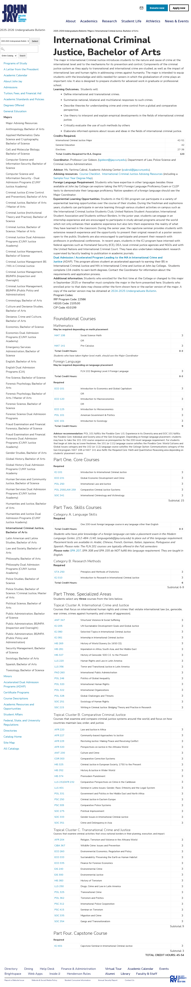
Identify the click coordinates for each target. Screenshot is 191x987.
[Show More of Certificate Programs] (1, 692)
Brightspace (13, 974)
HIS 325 (58, 764)
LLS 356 (59, 666)
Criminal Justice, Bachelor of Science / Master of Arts (23, 229)
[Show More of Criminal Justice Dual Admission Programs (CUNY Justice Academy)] (3, 237)
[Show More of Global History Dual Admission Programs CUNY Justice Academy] (3, 464)
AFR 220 (59, 729)
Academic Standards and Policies (24, 99)
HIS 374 (58, 776)
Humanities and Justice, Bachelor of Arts (26, 506)
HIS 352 (58, 770)
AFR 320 (59, 747)
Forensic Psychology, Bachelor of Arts (26, 386)
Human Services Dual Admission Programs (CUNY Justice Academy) (26, 493)
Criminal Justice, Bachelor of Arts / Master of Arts (26, 205)
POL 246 (59, 678)
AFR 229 (59, 741)
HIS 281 (58, 649)
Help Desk (47, 969)
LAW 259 (70, 489)
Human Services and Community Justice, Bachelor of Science (26, 481)
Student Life (131, 21)
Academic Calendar (15, 75)
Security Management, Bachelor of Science (25, 650)
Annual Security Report (107, 980)
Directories (10, 730)
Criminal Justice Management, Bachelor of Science (24, 254)
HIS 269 (58, 643)
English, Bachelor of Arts (21, 361)
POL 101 (59, 415)
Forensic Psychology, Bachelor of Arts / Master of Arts (26, 396)
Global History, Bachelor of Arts (25, 459)
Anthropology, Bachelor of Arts (25, 129)
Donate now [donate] (157, 7)
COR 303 (59, 758)
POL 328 (59, 696)
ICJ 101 (58, 472)
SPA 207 (75, 550)
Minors (8, 676)
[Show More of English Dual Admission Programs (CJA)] (3, 367)
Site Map (9, 742)
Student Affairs (13, 714)
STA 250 (59, 572)
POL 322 (59, 690)
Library (125, 974)
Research (109, 21)
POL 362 (59, 898)
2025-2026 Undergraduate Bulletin (69, 31)
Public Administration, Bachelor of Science (25, 616)
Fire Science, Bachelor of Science (26, 377)
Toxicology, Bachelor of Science (25, 670)
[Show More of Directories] (1, 730)
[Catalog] (15, 41)
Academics (89, 21)
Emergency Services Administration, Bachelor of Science (22, 351)
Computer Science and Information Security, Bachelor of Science (26, 164)
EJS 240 (58, 869)
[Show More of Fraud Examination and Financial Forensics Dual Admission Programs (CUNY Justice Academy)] (3, 434)
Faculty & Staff (146, 974)
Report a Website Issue (14, 980)
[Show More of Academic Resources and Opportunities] (1, 704)
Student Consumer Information (78, 980)
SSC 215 (59, 707)
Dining (28, 969)
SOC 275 (59, 811)
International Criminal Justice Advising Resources (132, 174)
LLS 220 (59, 660)
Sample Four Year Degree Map (72, 178)
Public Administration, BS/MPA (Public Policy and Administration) (25, 638)
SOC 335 (59, 915)
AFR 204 (59, 839)
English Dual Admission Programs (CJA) (20, 369)
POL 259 (59, 489)
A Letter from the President (21, 69)
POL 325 (59, 892)
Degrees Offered (14, 105)
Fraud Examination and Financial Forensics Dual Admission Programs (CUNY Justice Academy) (25, 441)
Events (164, 969)
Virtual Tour (113, 969)
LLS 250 (59, 886)
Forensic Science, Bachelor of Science (23, 406)
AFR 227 (59, 735)
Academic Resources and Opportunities (19, 706)
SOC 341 (59, 495)
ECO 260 (59, 851)
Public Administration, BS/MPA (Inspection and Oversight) (25, 626)
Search (22, 56)
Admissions (10, 87)
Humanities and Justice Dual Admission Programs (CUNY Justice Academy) (23, 518)
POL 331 (59, 793)
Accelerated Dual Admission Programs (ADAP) (21, 684)
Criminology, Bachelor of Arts (24, 300)
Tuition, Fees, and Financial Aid (22, 93)
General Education (15, 111)
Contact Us (129, 980)
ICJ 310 (58, 577)
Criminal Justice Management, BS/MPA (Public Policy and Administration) (24, 290)
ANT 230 (59, 752)
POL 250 (59, 484)
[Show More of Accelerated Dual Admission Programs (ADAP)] (1, 682)
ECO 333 (59, 857)
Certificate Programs (16, 692)
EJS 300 (58, 874)
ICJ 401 (58, 946)
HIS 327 (58, 655)
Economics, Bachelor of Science (25, 327)
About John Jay (13, 81)
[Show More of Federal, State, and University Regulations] (1, 720)
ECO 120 (59, 399)
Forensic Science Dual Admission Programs (26, 416)
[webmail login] (141, 7)
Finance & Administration (78, 969)
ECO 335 (59, 863)
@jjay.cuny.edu (117, 160)
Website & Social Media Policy (44, 980)
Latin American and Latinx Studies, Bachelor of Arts (22, 540)
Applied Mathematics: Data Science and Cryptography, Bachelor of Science (23, 139)
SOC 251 (59, 701)
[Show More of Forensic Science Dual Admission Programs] (3, 413)
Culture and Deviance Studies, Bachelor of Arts (24, 309)
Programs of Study (15, 63)
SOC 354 (59, 921)
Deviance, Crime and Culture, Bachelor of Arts (24, 319)
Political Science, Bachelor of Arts (23, 605)
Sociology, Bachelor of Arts (22, 658)
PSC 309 (59, 805)
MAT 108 (59, 335)
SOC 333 (59, 817)
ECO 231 (59, 478)
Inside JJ (54, 974)
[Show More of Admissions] (1, 87)
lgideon (103, 160)
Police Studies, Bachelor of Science (22, 581)
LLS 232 (59, 782)
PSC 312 (59, 903)
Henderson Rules (79, 974)
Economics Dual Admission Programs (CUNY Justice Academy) (22, 337)
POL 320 (59, 684)
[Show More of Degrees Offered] (1, 105)
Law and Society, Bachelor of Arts (23, 550)
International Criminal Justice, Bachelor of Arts (25, 530)
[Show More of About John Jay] (1, 81)
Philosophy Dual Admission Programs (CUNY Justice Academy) (22, 569)
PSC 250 (59, 799)
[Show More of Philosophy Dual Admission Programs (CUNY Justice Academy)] (3, 564)
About (71, 21)
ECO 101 (59, 388)
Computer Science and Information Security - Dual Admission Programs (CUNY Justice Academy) (23, 180)
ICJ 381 (58, 637)
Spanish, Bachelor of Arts (21, 664)
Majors (8, 117)
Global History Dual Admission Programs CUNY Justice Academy (25, 469)
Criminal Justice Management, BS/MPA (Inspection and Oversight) (24, 276)
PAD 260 (59, 672)
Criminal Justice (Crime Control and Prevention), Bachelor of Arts (26, 195)
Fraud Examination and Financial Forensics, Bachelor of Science (25, 426)
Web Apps (35, 974)
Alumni (110, 974)
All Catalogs (11, 748)
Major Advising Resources (21, 123)
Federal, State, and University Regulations (22, 722)
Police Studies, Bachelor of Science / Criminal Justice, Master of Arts (26, 593)
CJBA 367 (59, 845)
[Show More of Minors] (1, 676)
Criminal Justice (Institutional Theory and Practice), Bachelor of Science (26, 217)
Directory (11, 969)
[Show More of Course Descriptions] (1, 698)
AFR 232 (69, 782)
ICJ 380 (58, 631)
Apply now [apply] (179, 7)
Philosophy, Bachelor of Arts (23, 558)
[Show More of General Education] (1, 111)
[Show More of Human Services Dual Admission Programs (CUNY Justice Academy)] (3, 489)
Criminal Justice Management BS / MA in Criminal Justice (26, 264)
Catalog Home (13, 736)
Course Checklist (89, 174)
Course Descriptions (16, 698)
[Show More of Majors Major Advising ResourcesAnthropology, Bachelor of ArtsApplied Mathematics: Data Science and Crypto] (1, 117)
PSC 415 (59, 909)
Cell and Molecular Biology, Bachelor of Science (23, 152)
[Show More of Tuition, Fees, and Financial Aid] (1, 93)
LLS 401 (59, 788)
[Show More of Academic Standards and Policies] (1, 99)
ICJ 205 (58, 626)
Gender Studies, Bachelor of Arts (26, 453)
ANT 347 (59, 620)
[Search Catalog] (19, 49)
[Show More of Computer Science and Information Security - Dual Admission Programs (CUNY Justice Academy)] (3, 173)
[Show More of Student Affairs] (1, 714)
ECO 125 (59, 409)
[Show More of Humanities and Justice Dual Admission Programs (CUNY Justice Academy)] (3, 513)
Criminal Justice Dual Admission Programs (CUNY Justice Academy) (25, 241)
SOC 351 (59, 822)
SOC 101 (59, 421)
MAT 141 (59, 345)
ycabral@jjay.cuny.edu (135, 170)
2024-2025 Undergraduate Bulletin (133, 291)
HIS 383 (58, 880)
